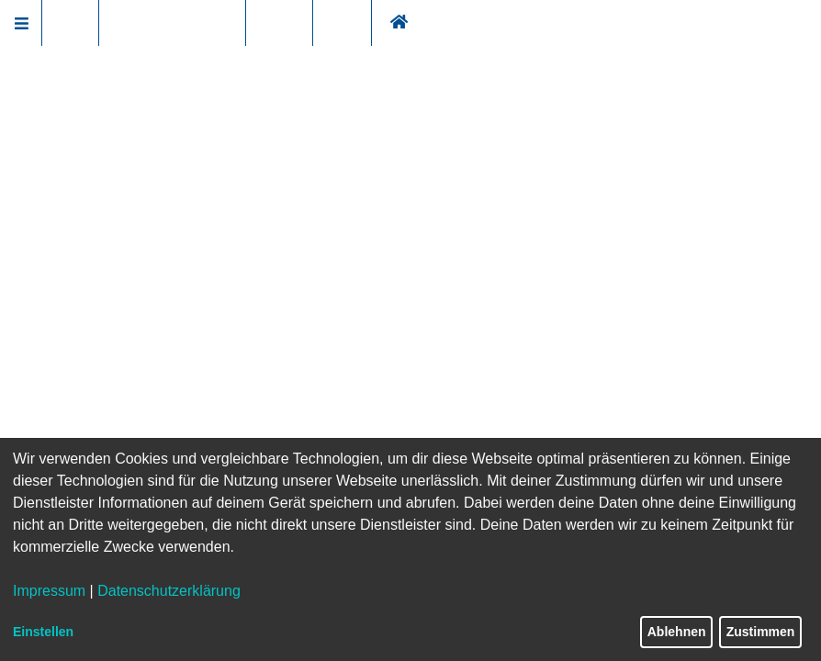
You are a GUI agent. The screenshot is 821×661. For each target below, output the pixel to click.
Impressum (49, 591)
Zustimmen (760, 631)
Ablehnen (676, 631)
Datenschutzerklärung (169, 591)
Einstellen (43, 631)
